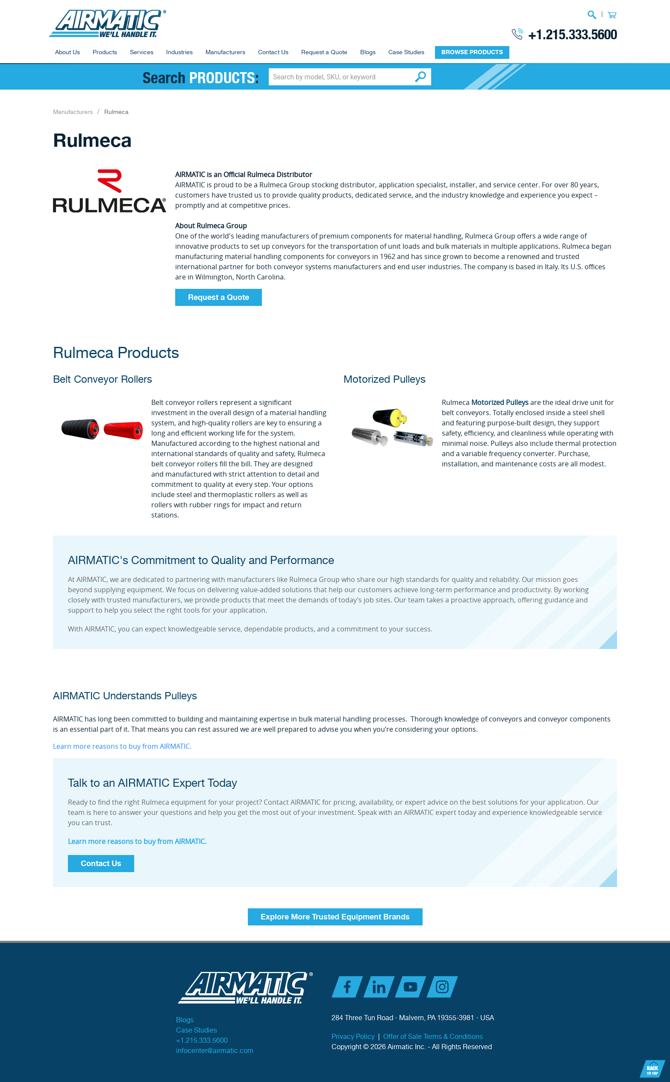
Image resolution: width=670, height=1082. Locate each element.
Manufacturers (225, 52)
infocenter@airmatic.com (214, 1051)
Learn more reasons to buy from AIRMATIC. (122, 746)
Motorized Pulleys (385, 380)
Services (141, 52)
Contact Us (273, 52)
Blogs (368, 52)
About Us (67, 52)
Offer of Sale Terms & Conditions (433, 1037)
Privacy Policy (353, 1037)
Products (105, 52)
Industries (179, 52)
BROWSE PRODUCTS (472, 52)
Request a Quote (324, 52)
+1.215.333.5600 (572, 33)
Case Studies (406, 52)
